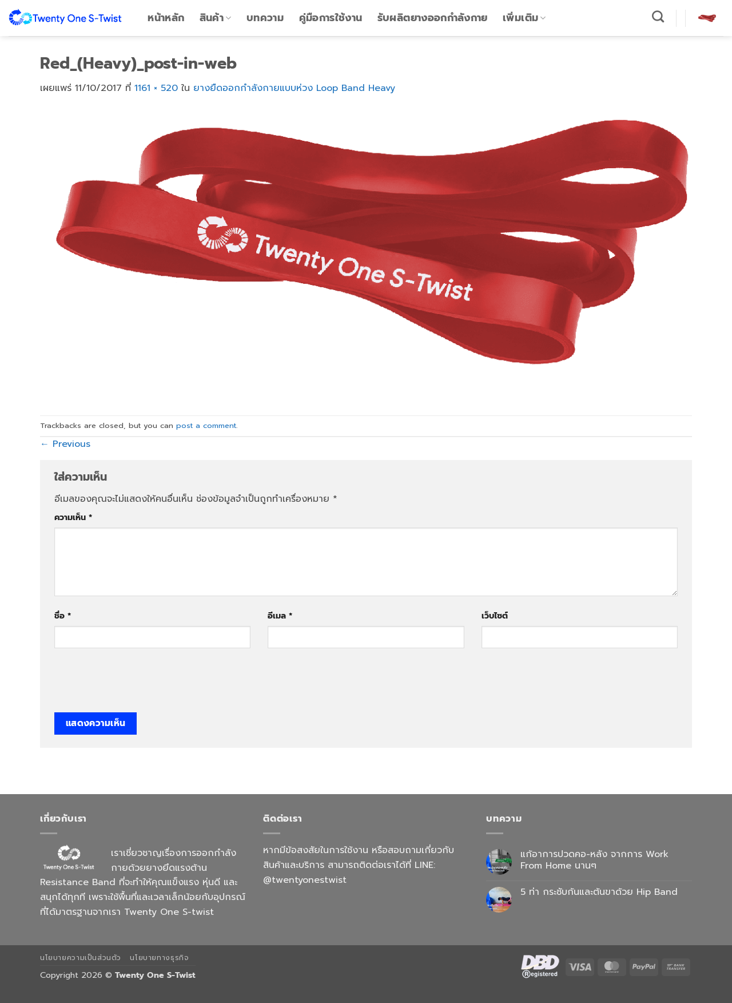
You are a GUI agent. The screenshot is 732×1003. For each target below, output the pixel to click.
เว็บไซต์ (495, 615)
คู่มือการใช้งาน (331, 17)
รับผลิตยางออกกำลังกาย (432, 17)
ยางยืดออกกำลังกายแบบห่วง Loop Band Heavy (294, 88)
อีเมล (280, 615)
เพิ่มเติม (524, 17)
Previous (65, 444)
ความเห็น (73, 517)
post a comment (206, 425)
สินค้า (216, 17)
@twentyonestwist (305, 880)
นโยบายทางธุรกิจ (159, 958)
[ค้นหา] (658, 16)
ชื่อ (62, 615)
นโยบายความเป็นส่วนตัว (80, 958)
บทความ (265, 17)
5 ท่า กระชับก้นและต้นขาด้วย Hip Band (599, 892)
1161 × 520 (156, 88)
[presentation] (141, 684)
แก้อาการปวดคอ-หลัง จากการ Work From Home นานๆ (594, 860)
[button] (706, 18)
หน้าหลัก (166, 17)
